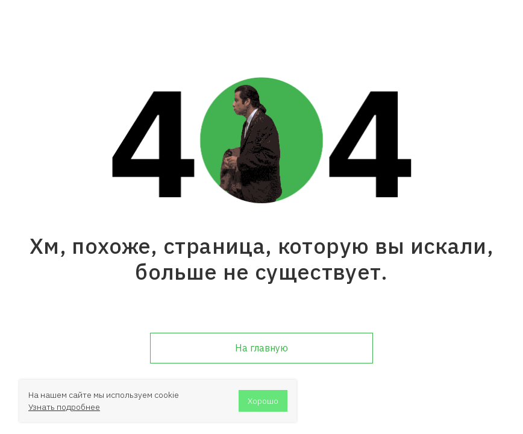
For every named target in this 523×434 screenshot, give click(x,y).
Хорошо (263, 400)
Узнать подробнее (64, 406)
